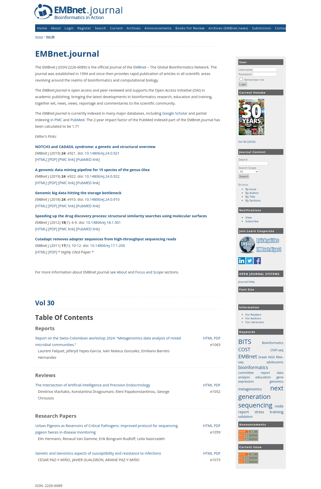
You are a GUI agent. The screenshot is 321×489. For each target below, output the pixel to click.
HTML (41, 159)
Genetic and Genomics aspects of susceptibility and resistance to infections (98, 453)
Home (42, 28)
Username (245, 70)
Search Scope (248, 169)
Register (84, 28)
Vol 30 (50, 37)
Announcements (158, 28)
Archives (134, 28)
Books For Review (190, 28)
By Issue (251, 189)
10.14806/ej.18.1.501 (103, 222)
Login (69, 28)
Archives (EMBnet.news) (228, 28)
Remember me (254, 80)
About (56, 28)
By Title (250, 196)
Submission (261, 28)
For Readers (254, 314)
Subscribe (252, 221)
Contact (281, 28)
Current (116, 28)
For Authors (253, 318)
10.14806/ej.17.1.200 (107, 245)
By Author (252, 193)
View (249, 217)
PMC (58, 119)
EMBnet (139, 67)
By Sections (253, 200)
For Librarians (255, 322)
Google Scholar (175, 113)
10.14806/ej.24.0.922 (102, 176)
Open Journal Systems (259, 274)
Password (245, 74)
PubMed (77, 119)
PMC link (66, 159)
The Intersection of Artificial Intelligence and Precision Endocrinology (92, 385)
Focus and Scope (149, 272)
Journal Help (246, 282)
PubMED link (88, 159)
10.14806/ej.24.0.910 (102, 199)
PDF (52, 159)
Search (253, 161)
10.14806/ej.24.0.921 (102, 153)
